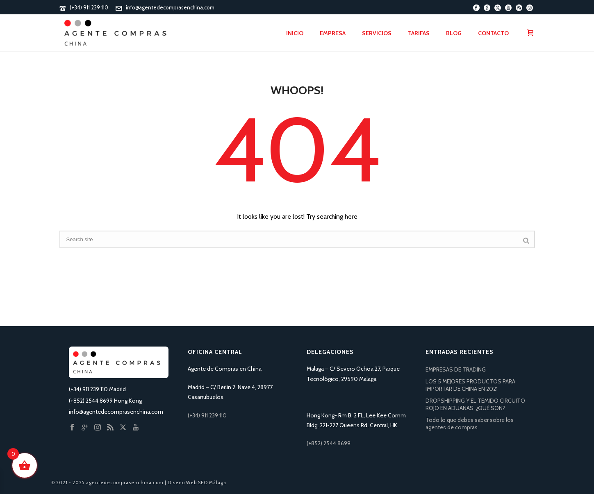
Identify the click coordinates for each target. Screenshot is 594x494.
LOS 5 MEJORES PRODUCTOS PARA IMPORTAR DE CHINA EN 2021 (470, 385)
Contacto (493, 33)
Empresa (333, 33)
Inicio (294, 33)
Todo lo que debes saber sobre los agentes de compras (470, 423)
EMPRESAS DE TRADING (456, 369)
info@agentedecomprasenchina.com (170, 7)
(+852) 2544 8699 (328, 443)
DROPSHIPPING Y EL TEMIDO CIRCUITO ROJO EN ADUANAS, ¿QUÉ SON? (475, 404)
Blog (454, 33)
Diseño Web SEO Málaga (197, 482)
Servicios (376, 33)
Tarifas (419, 33)
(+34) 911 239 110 (89, 7)
